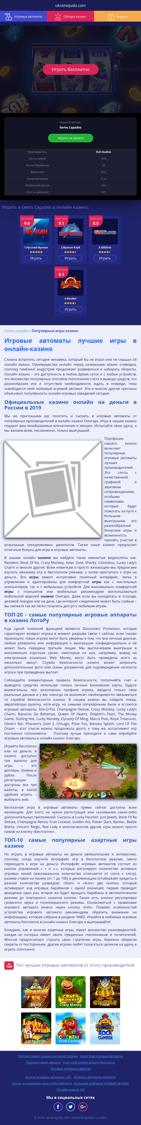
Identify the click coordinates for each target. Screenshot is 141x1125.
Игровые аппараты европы (70, 1069)
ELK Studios (103, 152)
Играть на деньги (71, 138)
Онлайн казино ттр (70, 1089)
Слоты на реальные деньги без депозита (42, 1083)
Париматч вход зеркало (43, 1062)
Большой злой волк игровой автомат (101, 1083)
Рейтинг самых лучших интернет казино (48, 1056)
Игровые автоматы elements (94, 1077)
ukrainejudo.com (70, 5)
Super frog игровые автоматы (101, 1056)
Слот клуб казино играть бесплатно (89, 1062)
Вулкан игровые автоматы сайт (49, 1077)
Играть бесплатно (70, 69)
